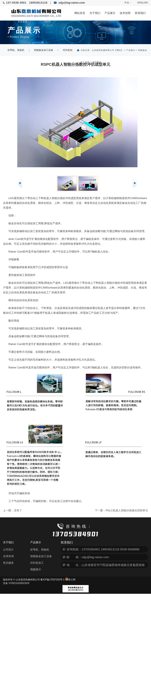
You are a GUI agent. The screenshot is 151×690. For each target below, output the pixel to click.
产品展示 (110, 12)
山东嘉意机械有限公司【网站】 (107, 50)
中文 (126, 2)
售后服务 (8, 562)
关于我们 (95, 12)
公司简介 (8, 549)
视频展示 (35, 569)
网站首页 (79, 12)
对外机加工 (37, 562)
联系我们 (140, 12)
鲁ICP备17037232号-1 (52, 579)
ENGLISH (142, 2)
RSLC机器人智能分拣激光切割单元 (127, 510)
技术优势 (125, 12)
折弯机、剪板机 (16, 50)
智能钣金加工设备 (43, 50)
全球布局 (8, 556)
